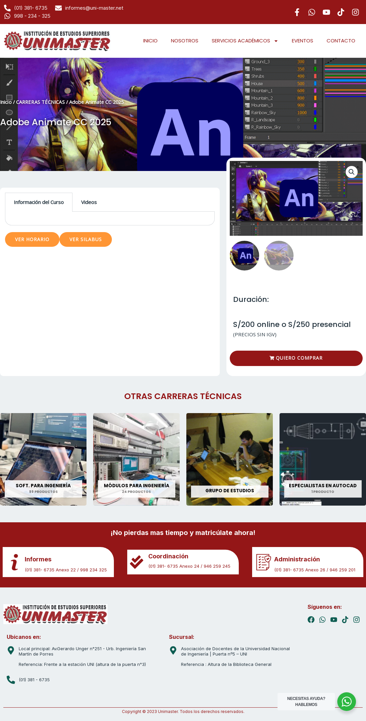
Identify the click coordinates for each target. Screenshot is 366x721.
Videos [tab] (89, 202)
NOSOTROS (184, 40)
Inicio (6, 102)
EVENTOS (302, 40)
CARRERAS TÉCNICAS (40, 102)
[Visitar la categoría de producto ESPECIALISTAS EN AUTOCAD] (323, 459)
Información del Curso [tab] (39, 202)
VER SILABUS (85, 239)
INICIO (150, 40)
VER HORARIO (32, 239)
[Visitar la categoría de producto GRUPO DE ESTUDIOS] (229, 459)
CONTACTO (341, 40)
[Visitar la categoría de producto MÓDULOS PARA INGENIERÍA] (136, 459)
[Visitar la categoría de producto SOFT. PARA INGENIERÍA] (43, 459)
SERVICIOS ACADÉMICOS (245, 41)
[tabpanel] (110, 218)
